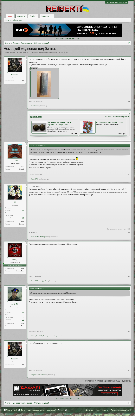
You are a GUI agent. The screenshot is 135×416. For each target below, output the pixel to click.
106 (23, 312)
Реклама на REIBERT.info (67, 38)
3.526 (23, 221)
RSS (66, 410)
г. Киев (22, 326)
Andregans (43, 237)
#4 (129, 276)
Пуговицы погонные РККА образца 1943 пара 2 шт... (59, 123)
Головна (58, 410)
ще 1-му (54, 336)
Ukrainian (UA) (11, 410)
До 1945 (108, 116)
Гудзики (125, 116)
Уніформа (117, 116)
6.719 (23, 166)
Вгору (62, 410)
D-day (33, 336)
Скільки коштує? (22, 52)
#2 (129, 175)
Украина (21, 224)
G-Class (34, 106)
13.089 (22, 323)
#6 (129, 370)
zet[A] (14, 260)
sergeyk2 (43, 281)
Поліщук (46, 336)
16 (23, 317)
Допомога (89, 410)
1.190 (23, 268)
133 (23, 210)
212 (23, 320)
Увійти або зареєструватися (116, 2)
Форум (10, 16)
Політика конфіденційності (121, 410)
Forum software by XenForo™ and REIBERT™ (100, 415)
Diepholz (21, 169)
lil (14, 202)
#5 (129, 331)
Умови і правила (102, 410)
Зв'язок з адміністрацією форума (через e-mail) (38, 410)
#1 (129, 101)
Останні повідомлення (13, 20)
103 (23, 81)
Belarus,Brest (20, 271)
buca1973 (54, 52)
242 (23, 218)
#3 (129, 232)
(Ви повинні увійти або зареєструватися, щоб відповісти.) (108, 381)
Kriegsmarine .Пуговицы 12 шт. (109, 122)
